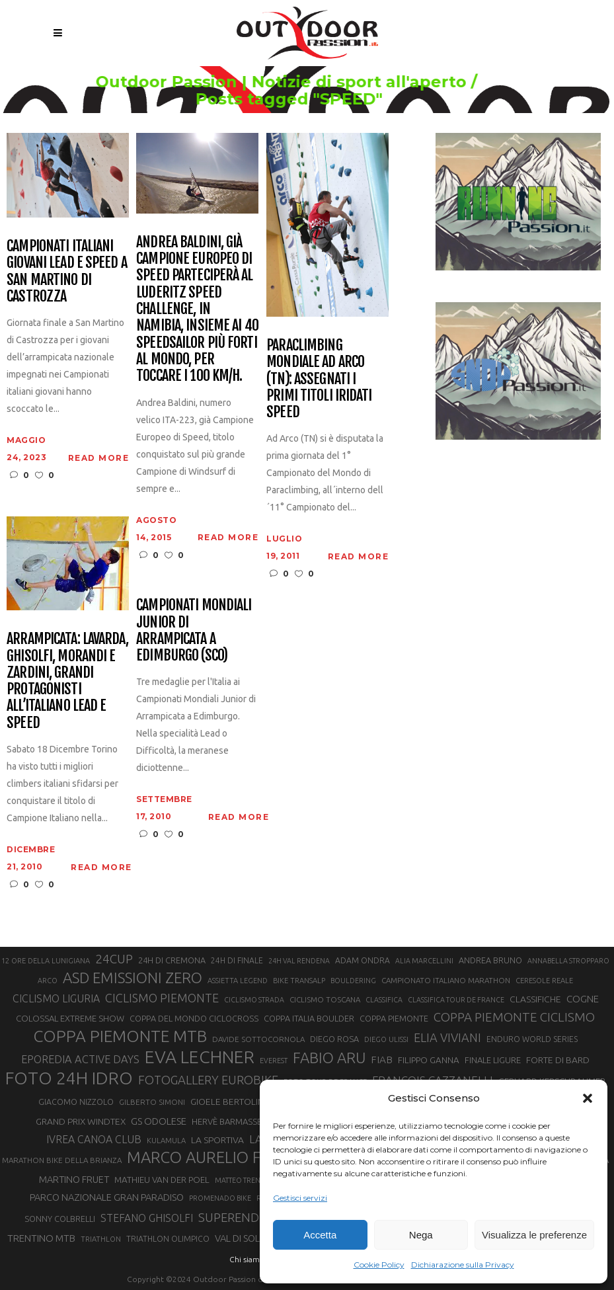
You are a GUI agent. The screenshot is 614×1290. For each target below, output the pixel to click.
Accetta (319, 1234)
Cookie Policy (379, 1265)
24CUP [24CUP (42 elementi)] (114, 958)
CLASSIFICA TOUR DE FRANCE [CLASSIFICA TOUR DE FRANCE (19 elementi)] (456, 1000)
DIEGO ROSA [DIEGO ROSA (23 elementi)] (334, 1038)
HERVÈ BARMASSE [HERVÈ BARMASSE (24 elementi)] (227, 1121)
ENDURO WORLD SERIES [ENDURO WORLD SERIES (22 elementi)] (532, 1039)
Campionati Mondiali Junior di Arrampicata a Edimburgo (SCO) (193, 629)
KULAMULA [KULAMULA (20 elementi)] (166, 1141)
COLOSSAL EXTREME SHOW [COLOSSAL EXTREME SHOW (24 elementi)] (70, 1018)
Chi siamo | (249, 1259)
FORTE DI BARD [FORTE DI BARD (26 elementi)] (558, 1060)
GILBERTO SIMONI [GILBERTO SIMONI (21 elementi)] (152, 1102)
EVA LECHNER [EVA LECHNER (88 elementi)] (199, 1056)
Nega (421, 1234)
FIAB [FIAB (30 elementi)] (382, 1059)
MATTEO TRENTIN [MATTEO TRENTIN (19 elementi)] (243, 1180)
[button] (587, 1098)
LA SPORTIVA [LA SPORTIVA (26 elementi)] (217, 1140)
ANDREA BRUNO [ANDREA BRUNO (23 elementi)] (490, 960)
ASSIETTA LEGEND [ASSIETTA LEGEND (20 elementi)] (238, 981)
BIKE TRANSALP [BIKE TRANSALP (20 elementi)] (299, 981)
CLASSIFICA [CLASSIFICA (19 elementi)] (384, 1000)
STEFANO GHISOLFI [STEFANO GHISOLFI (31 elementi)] (146, 1218)
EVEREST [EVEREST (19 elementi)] (274, 1061)
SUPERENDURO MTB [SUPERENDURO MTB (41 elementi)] (256, 1218)
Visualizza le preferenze (534, 1234)
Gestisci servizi (300, 1198)
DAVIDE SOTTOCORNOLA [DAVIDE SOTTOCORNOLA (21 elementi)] (258, 1039)
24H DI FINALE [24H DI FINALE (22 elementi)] (237, 960)
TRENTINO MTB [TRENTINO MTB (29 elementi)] (41, 1238)
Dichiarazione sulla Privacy (462, 1265)
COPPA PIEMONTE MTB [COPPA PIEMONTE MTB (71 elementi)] (120, 1036)
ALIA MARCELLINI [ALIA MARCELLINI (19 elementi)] (424, 961)
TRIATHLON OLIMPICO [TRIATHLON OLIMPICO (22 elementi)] (168, 1238)
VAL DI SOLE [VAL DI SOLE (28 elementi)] (240, 1238)
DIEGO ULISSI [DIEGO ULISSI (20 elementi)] (386, 1039)
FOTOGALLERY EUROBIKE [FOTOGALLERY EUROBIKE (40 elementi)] (208, 1079)
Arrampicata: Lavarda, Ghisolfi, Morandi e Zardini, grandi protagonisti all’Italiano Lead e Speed (67, 680)
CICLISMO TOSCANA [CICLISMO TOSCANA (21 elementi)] (324, 999)
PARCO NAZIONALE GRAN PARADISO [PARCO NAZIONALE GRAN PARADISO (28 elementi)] (107, 1197)
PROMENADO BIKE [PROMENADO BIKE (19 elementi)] (220, 1198)
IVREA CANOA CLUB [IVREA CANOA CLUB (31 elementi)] (93, 1139)
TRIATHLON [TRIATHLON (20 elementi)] (101, 1239)
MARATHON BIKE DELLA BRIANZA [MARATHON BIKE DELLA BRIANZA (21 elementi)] (62, 1160)
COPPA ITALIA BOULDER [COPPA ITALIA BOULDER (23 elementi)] (309, 1018)
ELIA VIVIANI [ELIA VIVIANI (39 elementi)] (447, 1037)
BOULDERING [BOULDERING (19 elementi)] (353, 981)
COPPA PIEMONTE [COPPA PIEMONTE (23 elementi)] (394, 1018)
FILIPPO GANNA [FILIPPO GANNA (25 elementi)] (428, 1060)
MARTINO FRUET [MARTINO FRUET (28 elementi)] (74, 1179)
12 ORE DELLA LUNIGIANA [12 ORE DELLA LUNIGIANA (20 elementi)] (45, 961)
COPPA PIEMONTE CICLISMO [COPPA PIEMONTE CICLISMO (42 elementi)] (514, 1017)
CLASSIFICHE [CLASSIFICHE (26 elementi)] (535, 999)
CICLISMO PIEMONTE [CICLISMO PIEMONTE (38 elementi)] (162, 997)
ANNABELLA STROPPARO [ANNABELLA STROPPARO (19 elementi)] (568, 961)
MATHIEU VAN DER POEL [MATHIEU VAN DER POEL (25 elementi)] (162, 1180)
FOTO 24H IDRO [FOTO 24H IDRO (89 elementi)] (69, 1077)
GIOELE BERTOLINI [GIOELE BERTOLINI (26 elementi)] (228, 1101)
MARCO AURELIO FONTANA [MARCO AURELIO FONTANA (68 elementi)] (225, 1157)
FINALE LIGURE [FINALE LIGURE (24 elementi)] (493, 1060)
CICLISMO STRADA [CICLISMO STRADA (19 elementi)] (254, 1000)
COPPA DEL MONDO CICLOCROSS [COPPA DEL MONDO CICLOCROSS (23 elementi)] (194, 1018)
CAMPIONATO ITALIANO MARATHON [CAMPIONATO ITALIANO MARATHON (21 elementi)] (445, 980)
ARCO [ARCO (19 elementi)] (48, 981)
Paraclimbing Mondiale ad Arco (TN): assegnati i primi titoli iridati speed (318, 378)
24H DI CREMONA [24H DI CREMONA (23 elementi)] (172, 960)
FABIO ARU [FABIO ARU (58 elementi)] (329, 1057)
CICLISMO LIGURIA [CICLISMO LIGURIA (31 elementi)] (56, 998)
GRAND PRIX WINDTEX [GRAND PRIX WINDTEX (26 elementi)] (81, 1121)
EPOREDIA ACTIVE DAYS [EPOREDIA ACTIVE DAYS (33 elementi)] (80, 1059)
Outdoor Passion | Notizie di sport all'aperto (301, 82)
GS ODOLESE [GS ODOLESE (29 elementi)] (158, 1121)
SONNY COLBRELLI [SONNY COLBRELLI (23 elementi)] (59, 1218)
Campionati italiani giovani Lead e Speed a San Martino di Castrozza (67, 270)
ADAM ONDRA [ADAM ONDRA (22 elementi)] (362, 960)
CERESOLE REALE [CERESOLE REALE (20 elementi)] (544, 981)
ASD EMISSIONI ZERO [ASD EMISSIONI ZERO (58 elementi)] (132, 977)
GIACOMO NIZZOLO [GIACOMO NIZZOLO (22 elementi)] (76, 1102)
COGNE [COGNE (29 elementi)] (582, 998)
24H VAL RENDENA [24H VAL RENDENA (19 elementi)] (299, 961)
